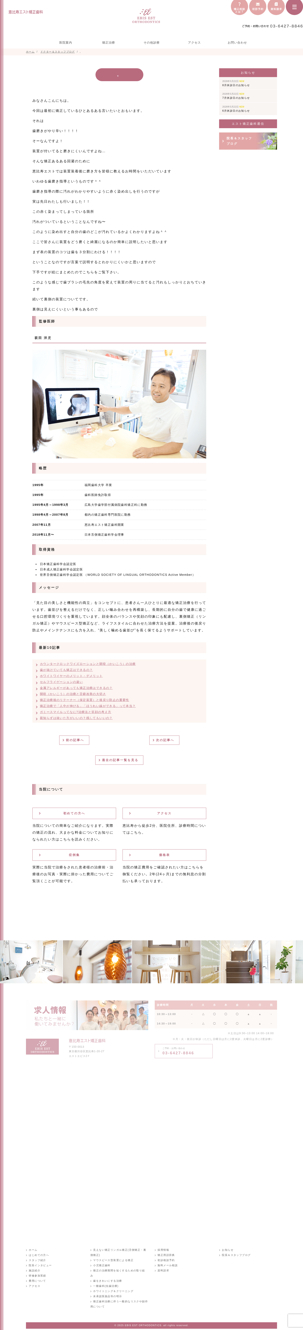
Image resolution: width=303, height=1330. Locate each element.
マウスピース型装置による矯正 (113, 1260)
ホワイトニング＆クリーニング (113, 1286)
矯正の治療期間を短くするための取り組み (120, 1270)
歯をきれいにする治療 (107, 1275)
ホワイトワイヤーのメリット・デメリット (71, 676)
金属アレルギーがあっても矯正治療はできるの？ (76, 688)
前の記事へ (76, 740)
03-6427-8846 (178, 1051)
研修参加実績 (37, 1275)
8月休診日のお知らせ (236, 83)
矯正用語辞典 (165, 1255)
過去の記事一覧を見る (121, 760)
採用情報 (163, 1250)
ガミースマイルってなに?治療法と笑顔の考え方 (75, 712)
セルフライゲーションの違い (61, 682)
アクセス (194, 42)
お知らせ (227, 1250)
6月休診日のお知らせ (236, 108)
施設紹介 (34, 1270)
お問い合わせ (237, 42)
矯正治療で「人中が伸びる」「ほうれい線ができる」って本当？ (88, 706)
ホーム (33, 1250)
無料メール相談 (167, 1265)
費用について (37, 1281)
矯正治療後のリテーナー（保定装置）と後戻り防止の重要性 (84, 700)
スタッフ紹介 (37, 1260)
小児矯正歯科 (101, 1265)
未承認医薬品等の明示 (107, 1291)
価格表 (164, 855)
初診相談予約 (165, 1260)
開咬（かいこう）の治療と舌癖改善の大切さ (73, 694)
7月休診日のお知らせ (236, 96)
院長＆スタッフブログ (239, 141)
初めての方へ (74, 813)
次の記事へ (166, 740)
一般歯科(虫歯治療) (105, 1281)
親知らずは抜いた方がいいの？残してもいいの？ (76, 718)
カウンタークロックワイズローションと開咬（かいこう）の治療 (88, 664)
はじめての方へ (39, 1255)
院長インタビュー (40, 1265)
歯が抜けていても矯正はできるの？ (66, 670)
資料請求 (163, 1270)
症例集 (74, 855)
